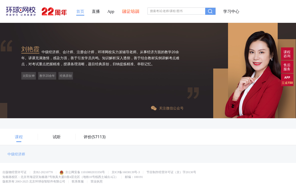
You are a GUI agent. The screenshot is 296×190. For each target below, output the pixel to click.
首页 (80, 12)
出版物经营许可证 (15, 172)
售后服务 (286, 66)
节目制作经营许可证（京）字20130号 (171, 172)
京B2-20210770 (43, 172)
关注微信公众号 (167, 108)
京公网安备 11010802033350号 (82, 172)
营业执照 (97, 181)
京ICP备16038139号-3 (126, 172)
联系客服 (78, 181)
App (110, 12)
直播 (96, 12)
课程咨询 (286, 53)
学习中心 (231, 12)
